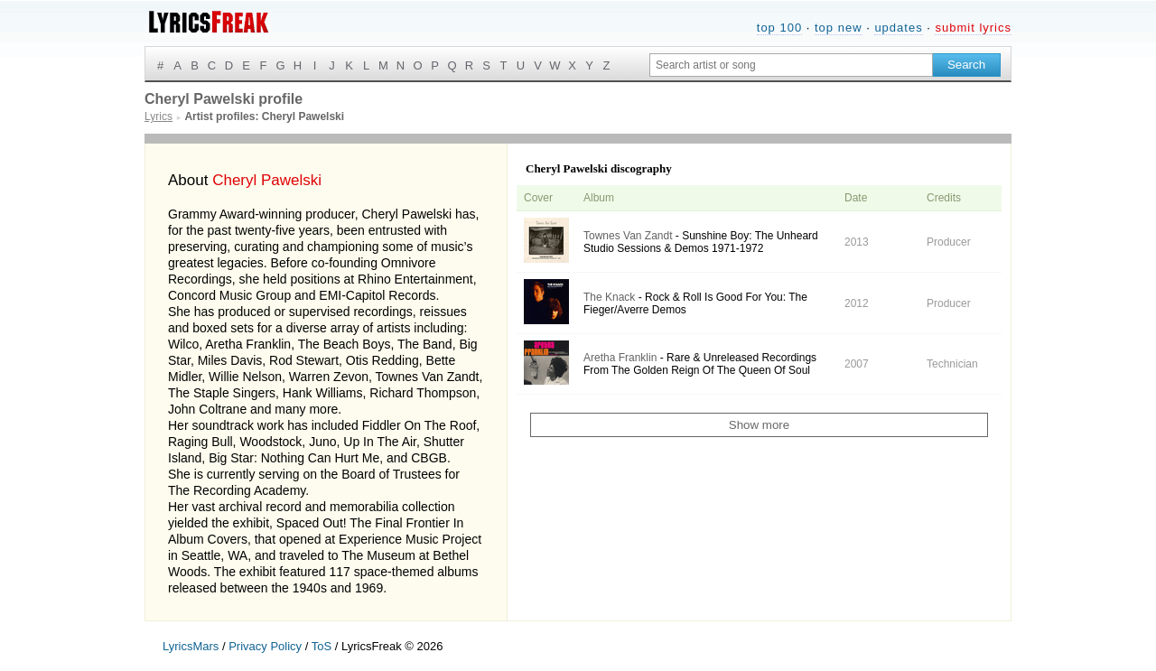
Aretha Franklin (620, 357)
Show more (759, 425)
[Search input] (791, 65)
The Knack (609, 297)
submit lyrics (973, 27)
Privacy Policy (265, 646)
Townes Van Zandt (628, 235)
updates (898, 27)
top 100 (779, 27)
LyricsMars (191, 646)
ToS (321, 646)
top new (838, 27)
